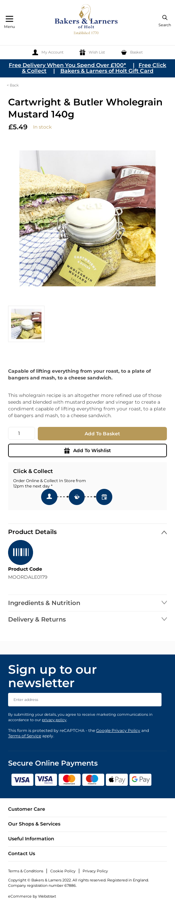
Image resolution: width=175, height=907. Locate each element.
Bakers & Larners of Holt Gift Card (106, 71)
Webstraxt (47, 896)
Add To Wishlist (87, 450)
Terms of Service (24, 735)
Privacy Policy (95, 871)
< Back (13, 85)
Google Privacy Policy (118, 730)
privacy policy (54, 719)
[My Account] (47, 52)
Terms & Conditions (25, 871)
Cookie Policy (63, 871)
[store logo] (86, 20)
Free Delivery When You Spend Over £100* (67, 65)
